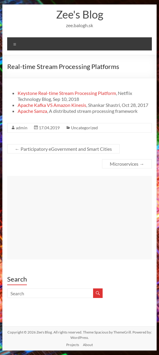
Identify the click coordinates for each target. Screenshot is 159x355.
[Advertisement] (79, 217)
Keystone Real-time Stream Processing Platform (67, 93)
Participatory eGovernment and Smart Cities (63, 149)
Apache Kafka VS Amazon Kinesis (52, 105)
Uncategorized (84, 127)
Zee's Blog (79, 14)
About (88, 344)
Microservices (127, 164)
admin (21, 127)
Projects (72, 344)
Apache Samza (32, 111)
